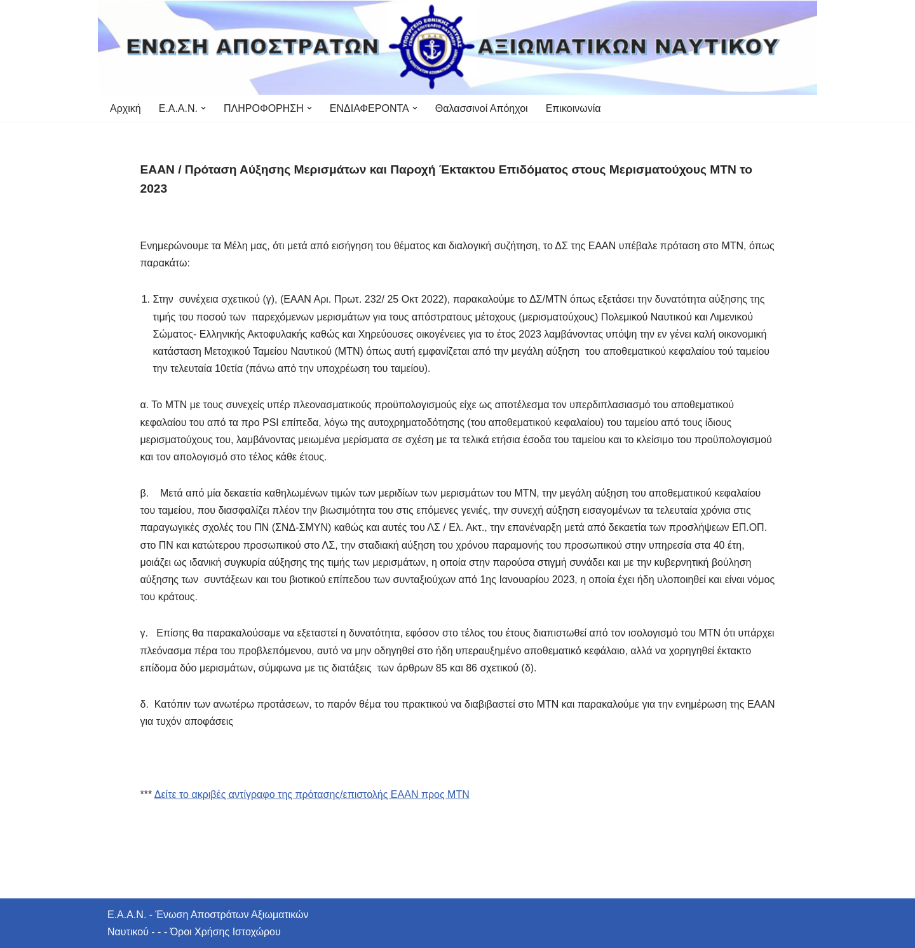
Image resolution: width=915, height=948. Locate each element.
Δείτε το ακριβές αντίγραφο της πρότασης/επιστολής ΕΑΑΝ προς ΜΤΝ (312, 794)
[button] (203, 108)
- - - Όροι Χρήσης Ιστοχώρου (215, 931)
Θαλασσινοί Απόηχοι (481, 108)
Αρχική (125, 108)
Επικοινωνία (573, 108)
